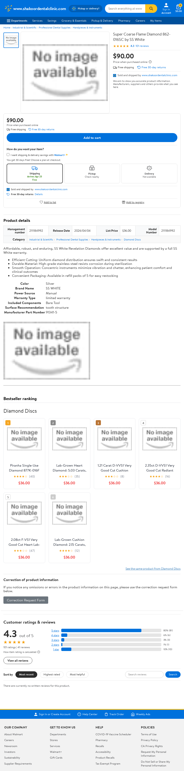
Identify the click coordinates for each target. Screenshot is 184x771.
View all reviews (17, 660)
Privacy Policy (149, 740)
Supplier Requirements (18, 763)
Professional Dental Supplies (54, 27)
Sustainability (12, 757)
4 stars (55, 635)
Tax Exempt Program (108, 763)
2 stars (55, 644)
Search (173, 674)
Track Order (114, 714)
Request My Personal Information (153, 754)
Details (39, 194)
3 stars (55, 640)
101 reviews (142, 45)
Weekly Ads (140, 714)
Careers (140, 20)
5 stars (55, 630)
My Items (156, 20)
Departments (17, 20)
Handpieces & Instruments (87, 27)
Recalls (100, 746)
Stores (54, 740)
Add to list (48, 202)
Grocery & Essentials (73, 20)
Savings (52, 20)
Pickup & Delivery (102, 20)
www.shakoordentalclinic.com (159, 75)
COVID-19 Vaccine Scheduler (113, 734)
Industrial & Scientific (24, 27)
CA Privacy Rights (152, 746)
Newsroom (10, 746)
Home (6, 27)
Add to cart (92, 137)
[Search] (151, 8)
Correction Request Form (26, 600)
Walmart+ (56, 752)
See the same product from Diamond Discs (153, 568)
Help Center (87, 714)
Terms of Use (149, 734)
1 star (56, 649)
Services (37, 20)
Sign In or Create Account (52, 714)
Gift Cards (56, 757)
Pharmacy (124, 20)
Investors (9, 752)
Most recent (26, 674)
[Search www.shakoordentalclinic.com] (125, 8)
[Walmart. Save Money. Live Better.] (35, 8)
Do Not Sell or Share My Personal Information (155, 763)
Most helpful (77, 674)
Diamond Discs (132, 239)
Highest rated (51, 674)
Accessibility (103, 752)
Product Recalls (105, 757)
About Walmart (13, 734)
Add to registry (133, 202)
